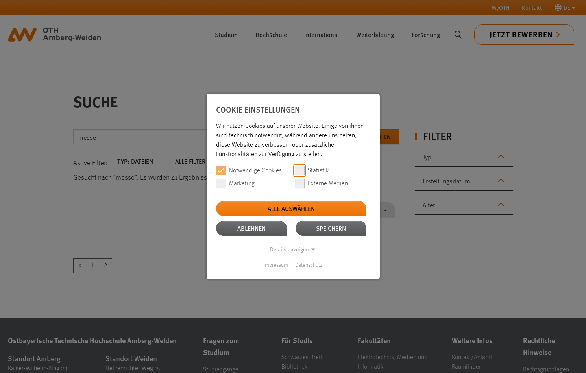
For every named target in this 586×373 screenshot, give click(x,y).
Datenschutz (308, 265)
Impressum (276, 265)
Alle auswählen (291, 208)
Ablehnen (251, 228)
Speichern (331, 228)
